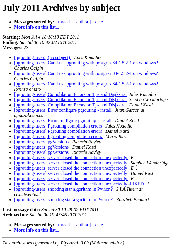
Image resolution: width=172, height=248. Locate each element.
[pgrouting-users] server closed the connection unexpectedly (71, 157)
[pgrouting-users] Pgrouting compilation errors (58, 125)
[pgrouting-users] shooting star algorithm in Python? (64, 189)
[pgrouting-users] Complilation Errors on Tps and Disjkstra (70, 94)
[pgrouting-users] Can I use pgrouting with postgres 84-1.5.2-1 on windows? (86, 62)
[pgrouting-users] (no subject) (42, 57)
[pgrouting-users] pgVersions (42, 141)
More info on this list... (36, 27)
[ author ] (82, 21)
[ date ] (98, 21)
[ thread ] (64, 21)
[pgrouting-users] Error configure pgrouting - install (63, 110)
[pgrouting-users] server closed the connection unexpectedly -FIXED (79, 183)
